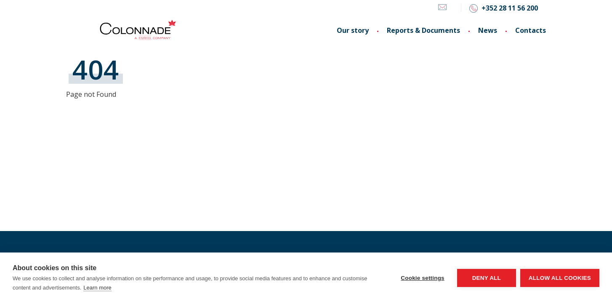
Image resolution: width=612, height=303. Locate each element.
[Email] (442, 8)
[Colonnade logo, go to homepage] (138, 30)
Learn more (97, 287)
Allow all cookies (560, 278)
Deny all (486, 278)
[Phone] (503, 8)
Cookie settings (422, 278)
